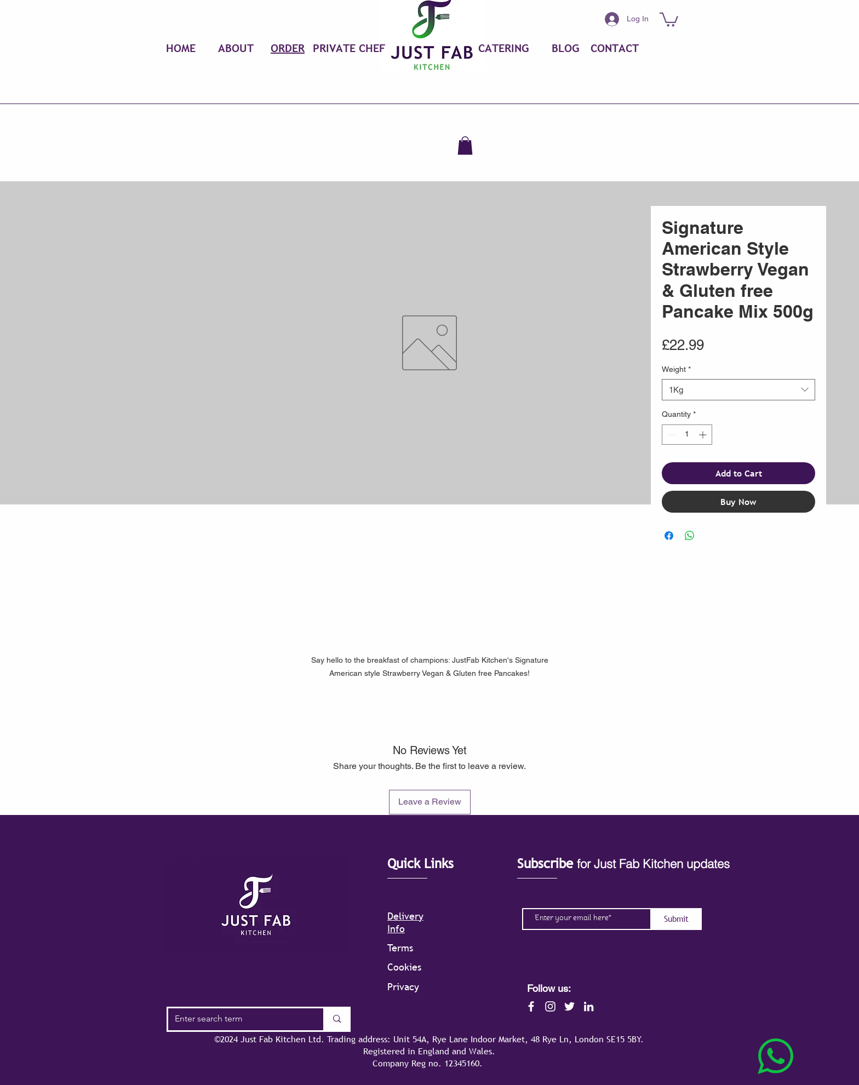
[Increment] (704, 434)
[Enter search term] (237, 1019)
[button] (669, 19)
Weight (676, 369)
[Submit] (676, 919)
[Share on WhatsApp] (689, 535)
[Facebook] (531, 1006)
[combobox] (738, 389)
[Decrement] (670, 434)
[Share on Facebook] (668, 535)
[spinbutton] (687, 434)
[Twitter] (569, 1006)
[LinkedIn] (588, 1006)
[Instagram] (550, 1006)
